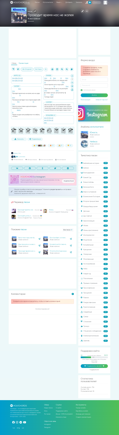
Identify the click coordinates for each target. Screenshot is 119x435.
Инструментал (94, 235)
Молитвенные (94, 259)
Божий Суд (94, 178)
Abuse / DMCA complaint (64, 414)
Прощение (94, 293)
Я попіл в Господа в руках (59, 251)
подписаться (69, 181)
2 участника (20, 156)
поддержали (94, 370)
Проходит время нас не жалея (29, 251)
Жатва (94, 226)
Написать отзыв (61, 417)
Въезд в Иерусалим (94, 206)
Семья (94, 317)
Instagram (47, 424)
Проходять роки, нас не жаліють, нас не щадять (35, 216)
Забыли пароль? (102, 100)
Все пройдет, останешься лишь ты (62, 237)
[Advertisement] (42, 43)
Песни (37, 2)
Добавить (68, 2)
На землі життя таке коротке (60, 244)
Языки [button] (58, 2)
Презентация (23, 63)
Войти (94, 95)
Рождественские (94, 302)
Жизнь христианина (94, 230)
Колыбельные (94, 245)
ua (23, 428)
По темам (47, 414)
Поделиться (35, 139)
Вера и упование (94, 192)
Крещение (94, 250)
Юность (93, 132)
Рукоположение (94, 307)
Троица (94, 326)
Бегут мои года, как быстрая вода (30, 237)
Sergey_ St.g (16, 153)
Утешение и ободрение (94, 331)
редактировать (56, 189)
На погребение (94, 264)
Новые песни (48, 408)
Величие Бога (94, 187)
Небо (94, 269)
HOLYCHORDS (27, 177)
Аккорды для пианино (83, 414)
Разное (94, 298)
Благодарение (94, 173)
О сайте (58, 408)
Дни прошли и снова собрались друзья (32, 244)
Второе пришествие (94, 201)
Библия (94, 168)
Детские (94, 211)
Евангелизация (94, 221)
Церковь (94, 341)
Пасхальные (94, 278)
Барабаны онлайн (82, 411)
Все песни (68, 230)
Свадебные (94, 312)
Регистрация (85, 100)
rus (14, 428)
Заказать (79, 2)
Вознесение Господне (94, 197)
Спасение (94, 322)
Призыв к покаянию (94, 283)
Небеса (93, 142)
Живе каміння (34, 19)
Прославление (94, 288)
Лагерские (94, 254)
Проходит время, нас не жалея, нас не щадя (34, 210)
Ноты (45, 411)
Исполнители (48, 2)
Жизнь (51, 210)
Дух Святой (94, 216)
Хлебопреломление (94, 336)
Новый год (94, 273)
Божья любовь (94, 182)
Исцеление (94, 240)
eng (18, 428)
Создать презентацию (83, 417)
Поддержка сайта (62, 411)
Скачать (19, 139)
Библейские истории (94, 163)
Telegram (47, 427)
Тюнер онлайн (81, 408)
